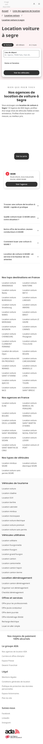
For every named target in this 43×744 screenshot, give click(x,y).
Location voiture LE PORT (30, 446)
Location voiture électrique (13, 520)
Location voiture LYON (29, 374)
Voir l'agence (21, 184)
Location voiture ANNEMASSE (9, 284)
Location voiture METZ (29, 291)
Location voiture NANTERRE (29, 284)
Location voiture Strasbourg (9, 306)
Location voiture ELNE (9, 404)
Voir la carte (21, 156)
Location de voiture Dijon (10, 352)
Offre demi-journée (10, 612)
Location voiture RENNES (9, 367)
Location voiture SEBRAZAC (29, 414)
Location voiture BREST (29, 313)
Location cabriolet (9, 507)
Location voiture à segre (13, 20)
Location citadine (9, 493)
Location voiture (12, 15)
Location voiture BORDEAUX (9, 298)
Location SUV (7, 497)
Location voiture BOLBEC (9, 414)
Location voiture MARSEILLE (29, 367)
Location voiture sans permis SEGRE (11, 471)
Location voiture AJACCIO (9, 381)
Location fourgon (9, 549)
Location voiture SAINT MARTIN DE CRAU (10, 448)
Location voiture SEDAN (9, 439)
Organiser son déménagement (15, 588)
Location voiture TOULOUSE (29, 342)
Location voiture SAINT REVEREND (9, 431)
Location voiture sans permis (14, 529)
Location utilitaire (9, 540)
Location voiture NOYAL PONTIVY (29, 431)
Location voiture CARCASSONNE (29, 359)
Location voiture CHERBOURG (9, 335)
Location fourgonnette (12, 545)
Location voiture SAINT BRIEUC (29, 389)
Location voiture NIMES (9, 313)
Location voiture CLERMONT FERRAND (9, 344)
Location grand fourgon (12, 554)
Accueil (5, 11)
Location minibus (9, 511)
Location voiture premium (13, 525)
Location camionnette (11, 563)
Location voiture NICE (9, 389)
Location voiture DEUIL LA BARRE (9, 421)
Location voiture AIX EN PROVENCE (10, 359)
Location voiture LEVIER (29, 439)
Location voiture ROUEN (29, 352)
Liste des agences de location (26, 11)
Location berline (9, 502)
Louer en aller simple (11, 626)
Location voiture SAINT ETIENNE (9, 374)
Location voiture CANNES (29, 328)
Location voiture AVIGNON (9, 328)
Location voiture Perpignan (29, 335)
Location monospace (11, 516)
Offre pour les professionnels (14, 603)
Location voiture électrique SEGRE (29, 464)
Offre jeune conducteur (12, 608)
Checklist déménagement (13, 592)
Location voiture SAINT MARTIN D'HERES (29, 423)
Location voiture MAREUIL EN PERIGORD (29, 406)
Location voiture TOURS (29, 381)
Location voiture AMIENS (29, 306)
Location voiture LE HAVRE (30, 320)
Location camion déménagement (16, 583)
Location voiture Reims (9, 291)
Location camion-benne (12, 572)
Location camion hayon (12, 568)
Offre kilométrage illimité (12, 617)
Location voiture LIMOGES (29, 298)
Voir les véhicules (21, 72)
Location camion (9, 558)
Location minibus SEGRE (9, 464)
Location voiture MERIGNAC (9, 320)
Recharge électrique (10, 621)
